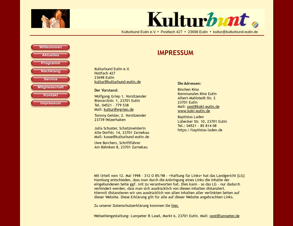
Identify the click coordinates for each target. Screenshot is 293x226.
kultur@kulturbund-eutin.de (117, 81)
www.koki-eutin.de (194, 110)
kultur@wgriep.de (119, 109)
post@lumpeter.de (224, 215)
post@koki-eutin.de (203, 106)
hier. (175, 205)
